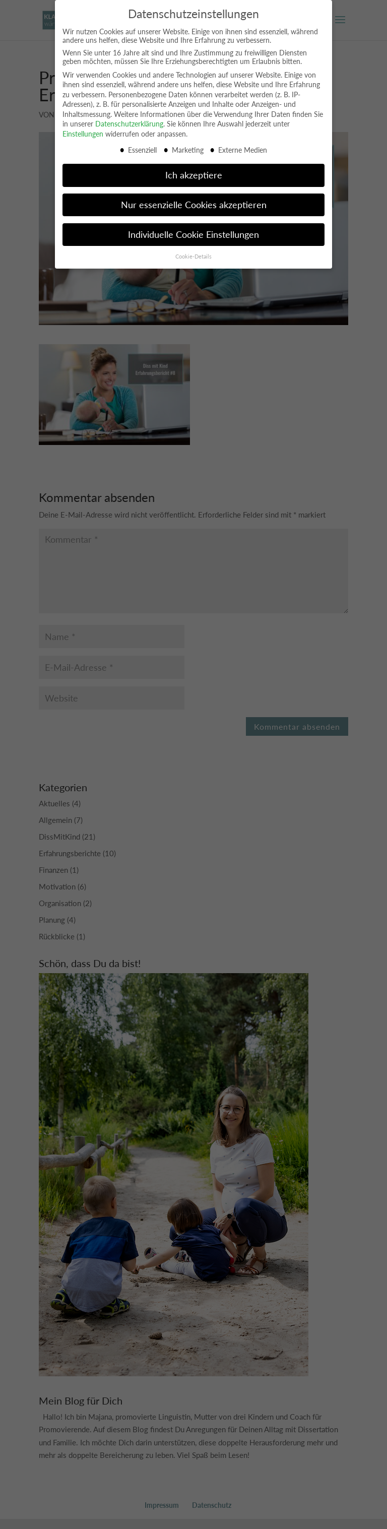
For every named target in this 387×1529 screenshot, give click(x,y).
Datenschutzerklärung (129, 116)
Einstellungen (82, 126)
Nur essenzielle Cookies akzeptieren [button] (194, 197)
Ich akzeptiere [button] (193, 167)
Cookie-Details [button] (193, 248)
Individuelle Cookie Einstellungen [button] (193, 226)
